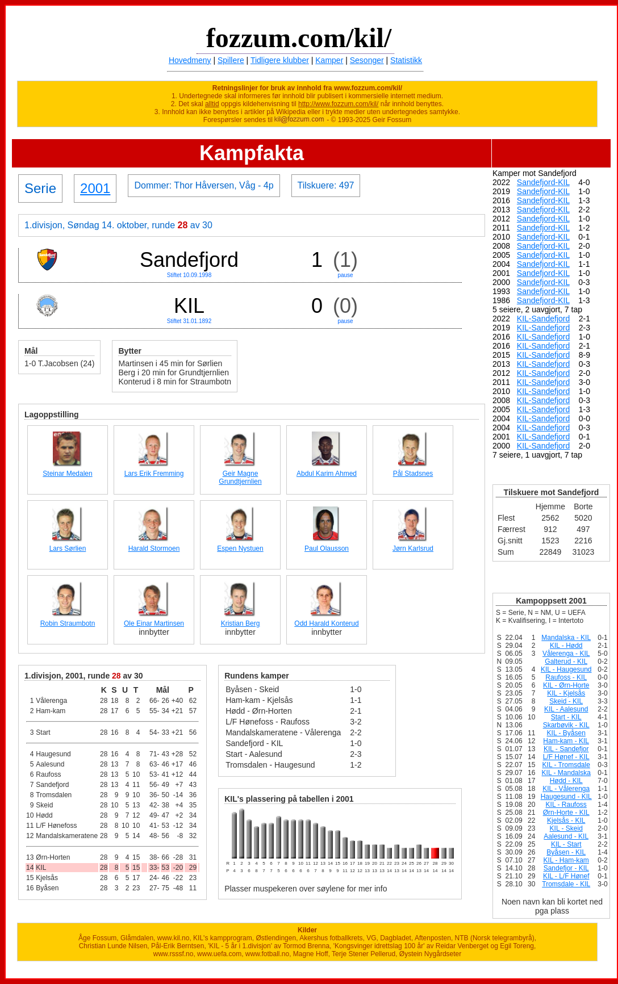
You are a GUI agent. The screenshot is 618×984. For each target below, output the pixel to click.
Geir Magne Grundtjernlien (240, 477)
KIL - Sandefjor (566, 749)
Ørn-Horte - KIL (566, 812)
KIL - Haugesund (566, 669)
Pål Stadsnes (413, 474)
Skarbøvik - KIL (566, 725)
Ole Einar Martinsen (154, 623)
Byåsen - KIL (566, 852)
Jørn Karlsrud (412, 548)
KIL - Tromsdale (566, 765)
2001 (95, 188)
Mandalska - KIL (566, 638)
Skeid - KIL (566, 701)
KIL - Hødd (566, 646)
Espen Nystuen (240, 548)
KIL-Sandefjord (543, 318)
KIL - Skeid (566, 828)
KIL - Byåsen (566, 733)
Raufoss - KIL (566, 677)
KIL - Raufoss (566, 805)
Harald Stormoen (154, 548)
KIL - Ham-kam (566, 860)
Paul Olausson (326, 548)
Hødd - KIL (566, 781)
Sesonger (367, 60)
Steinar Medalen (67, 474)
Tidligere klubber (279, 60)
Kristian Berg (240, 623)
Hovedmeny (190, 60)
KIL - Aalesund (566, 709)
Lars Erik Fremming (154, 474)
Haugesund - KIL (566, 797)
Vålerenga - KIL (566, 654)
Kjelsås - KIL (566, 820)
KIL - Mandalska (566, 773)
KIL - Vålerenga (566, 789)
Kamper (329, 60)
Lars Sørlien (67, 548)
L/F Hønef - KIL (566, 757)
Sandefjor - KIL (566, 868)
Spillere (231, 60)
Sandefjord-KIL (543, 182)
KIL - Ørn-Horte (566, 685)
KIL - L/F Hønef (566, 876)
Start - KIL (566, 717)
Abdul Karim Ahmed (327, 474)
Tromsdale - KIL (566, 884)
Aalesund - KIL (566, 836)
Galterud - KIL (566, 661)
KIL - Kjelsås (566, 693)
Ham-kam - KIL (566, 741)
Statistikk (406, 60)
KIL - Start (566, 844)
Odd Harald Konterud (326, 623)
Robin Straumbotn (67, 623)
